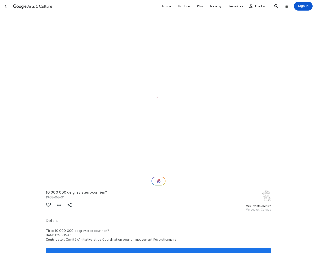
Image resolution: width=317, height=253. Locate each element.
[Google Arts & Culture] (32, 6)
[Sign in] (303, 6)
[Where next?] (158, 181)
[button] (6, 6)
